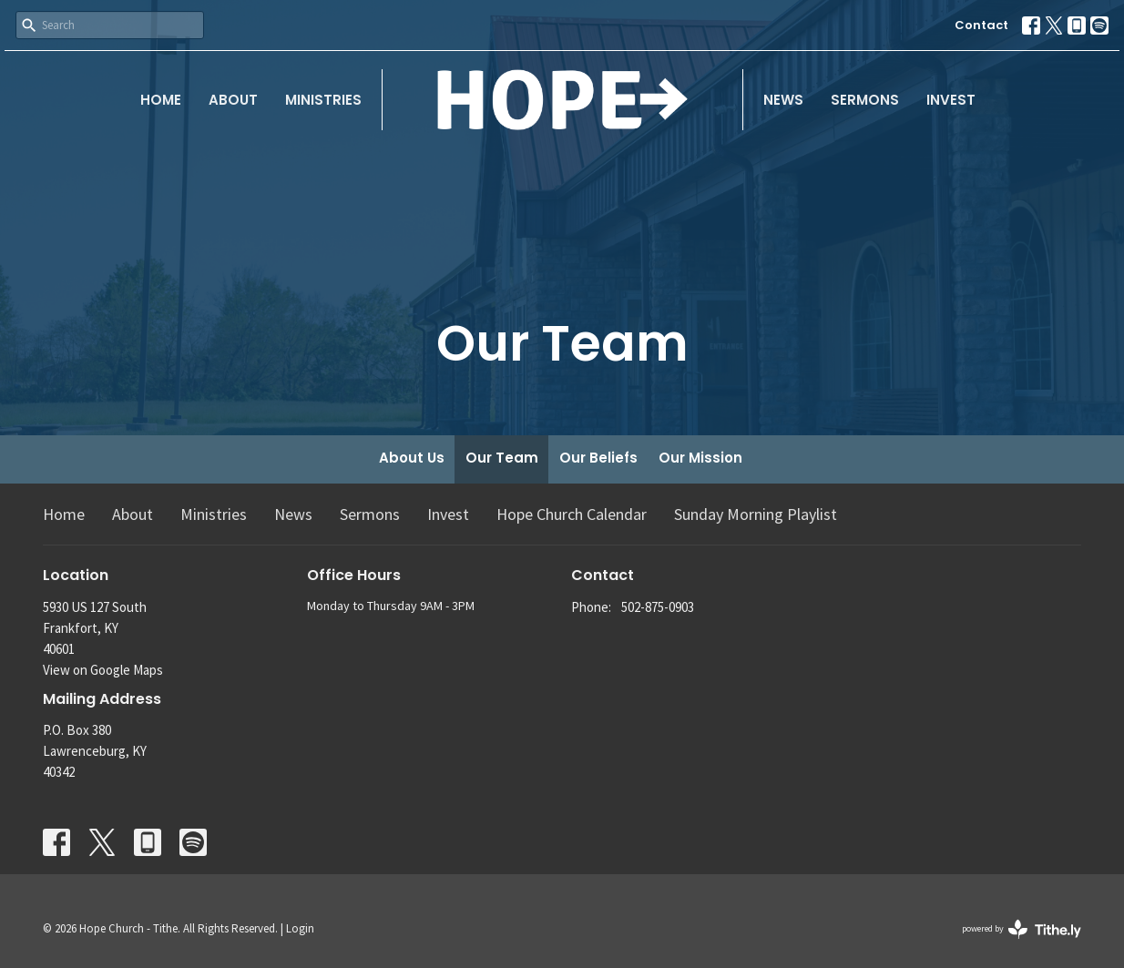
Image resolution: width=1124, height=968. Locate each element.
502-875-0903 (657, 607)
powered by (1021, 929)
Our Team (501, 457)
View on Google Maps (103, 669)
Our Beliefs (598, 457)
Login (300, 928)
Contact (981, 25)
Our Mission (700, 457)
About (233, 99)
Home (160, 99)
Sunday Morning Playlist (755, 514)
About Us (411, 457)
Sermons (865, 99)
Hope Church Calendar (571, 514)
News (783, 99)
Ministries (323, 99)
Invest (951, 99)
